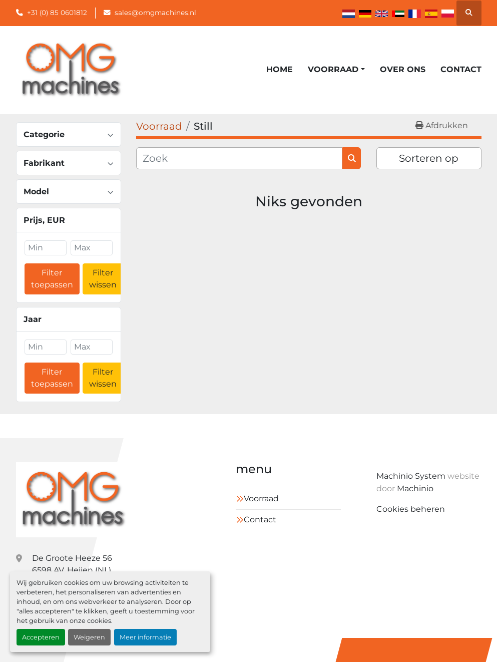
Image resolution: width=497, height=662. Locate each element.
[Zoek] (239, 158)
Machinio (415, 488)
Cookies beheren (410, 509)
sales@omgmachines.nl (155, 13)
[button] (336, 70)
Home (279, 69)
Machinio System (410, 476)
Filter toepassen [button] (52, 278)
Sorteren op (428, 158)
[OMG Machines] (73, 499)
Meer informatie (145, 637)
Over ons (402, 69)
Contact (460, 69)
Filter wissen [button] (103, 278)
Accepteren (41, 637)
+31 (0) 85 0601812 (57, 13)
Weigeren (89, 637)
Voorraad (333, 69)
